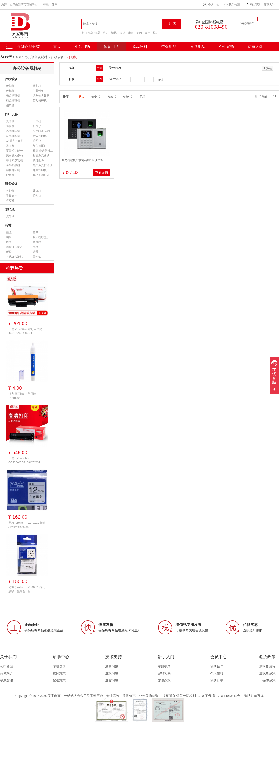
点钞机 (10, 190)
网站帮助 (255, 4)
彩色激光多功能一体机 (47, 155)
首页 (18, 57)
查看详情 (101, 172)
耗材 (8, 225)
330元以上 (115, 79)
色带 (35, 232)
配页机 (10, 175)
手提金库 (11, 195)
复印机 (10, 121)
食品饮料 (140, 47)
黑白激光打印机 (42, 165)
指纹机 (10, 105)
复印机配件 (40, 145)
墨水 (35, 247)
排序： (67, 96)
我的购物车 (247, 23)
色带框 (37, 242)
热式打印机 (13, 131)
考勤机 (72, 57)
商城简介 (6, 673)
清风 (114, 32)
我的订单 (216, 680)
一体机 (37, 121)
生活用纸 (82, 47)
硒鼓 (9, 237)
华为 (130, 32)
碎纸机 (10, 90)
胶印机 (37, 195)
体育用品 (111, 47)
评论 (127, 96)
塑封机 (37, 86)
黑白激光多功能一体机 (20, 155)
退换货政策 (267, 673)
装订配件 (38, 160)
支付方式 (59, 673)
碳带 (35, 251)
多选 (267, 68)
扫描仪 (37, 126)
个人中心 (213, 4)
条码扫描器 (13, 165)
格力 (156, 32)
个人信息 (216, 673)
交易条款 (164, 680)
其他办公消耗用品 (17, 256)
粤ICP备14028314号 (226, 696)
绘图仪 (37, 140)
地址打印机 (40, 170)
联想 (122, 32)
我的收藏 (234, 4)
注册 (54, 4)
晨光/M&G (115, 67)
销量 (95, 96)
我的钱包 (216, 666)
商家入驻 (269, 4)
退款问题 (111, 673)
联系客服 (6, 680)
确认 (160, 79)
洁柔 (97, 32)
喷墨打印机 (13, 136)
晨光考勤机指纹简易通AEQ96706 (82, 160)
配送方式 (59, 680)
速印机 (10, 145)
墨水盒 (37, 256)
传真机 (10, 126)
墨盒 (9, 232)
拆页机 (10, 200)
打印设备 (11, 114)
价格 (111, 96)
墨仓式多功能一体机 (18, 160)
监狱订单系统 (254, 696)
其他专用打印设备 (44, 175)
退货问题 (111, 680)
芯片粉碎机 (40, 100)
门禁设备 (38, 90)
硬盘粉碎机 (13, 100)
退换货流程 (267, 666)
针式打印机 (40, 136)
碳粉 (9, 251)
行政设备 (57, 57)
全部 (99, 67)
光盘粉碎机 (13, 95)
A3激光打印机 (41, 131)
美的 (139, 32)
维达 (105, 32)
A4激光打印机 (14, 140)
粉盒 (9, 242)
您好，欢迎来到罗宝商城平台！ (20, 4)
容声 (147, 32)
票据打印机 (13, 170)
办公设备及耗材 (36, 57)
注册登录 (164, 666)
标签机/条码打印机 (44, 150)
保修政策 (269, 680)
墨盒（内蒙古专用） (18, 247)
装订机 (37, 190)
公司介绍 (6, 666)
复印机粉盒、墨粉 (44, 237)
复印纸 (10, 209)
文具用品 (197, 47)
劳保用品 (168, 47)
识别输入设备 (41, 95)
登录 (46, 4)
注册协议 (59, 666)
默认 (81, 96)
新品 (142, 96)
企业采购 (226, 47)
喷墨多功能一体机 (17, 150)
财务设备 (11, 184)
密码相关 (164, 673)
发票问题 (111, 666)
